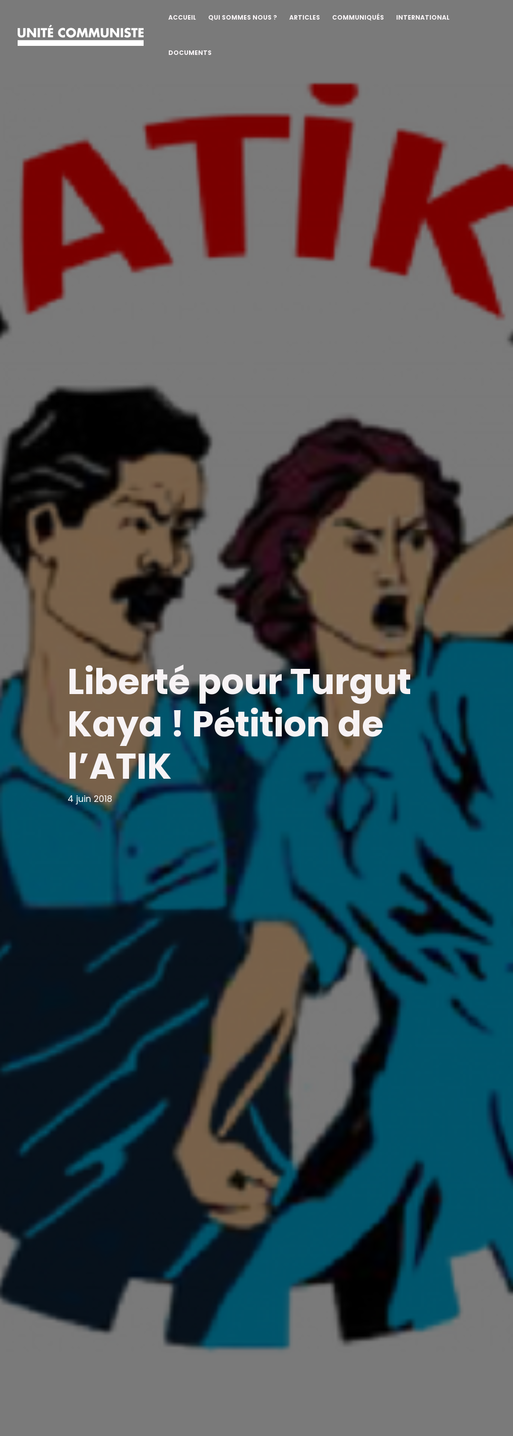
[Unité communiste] (81, 35)
